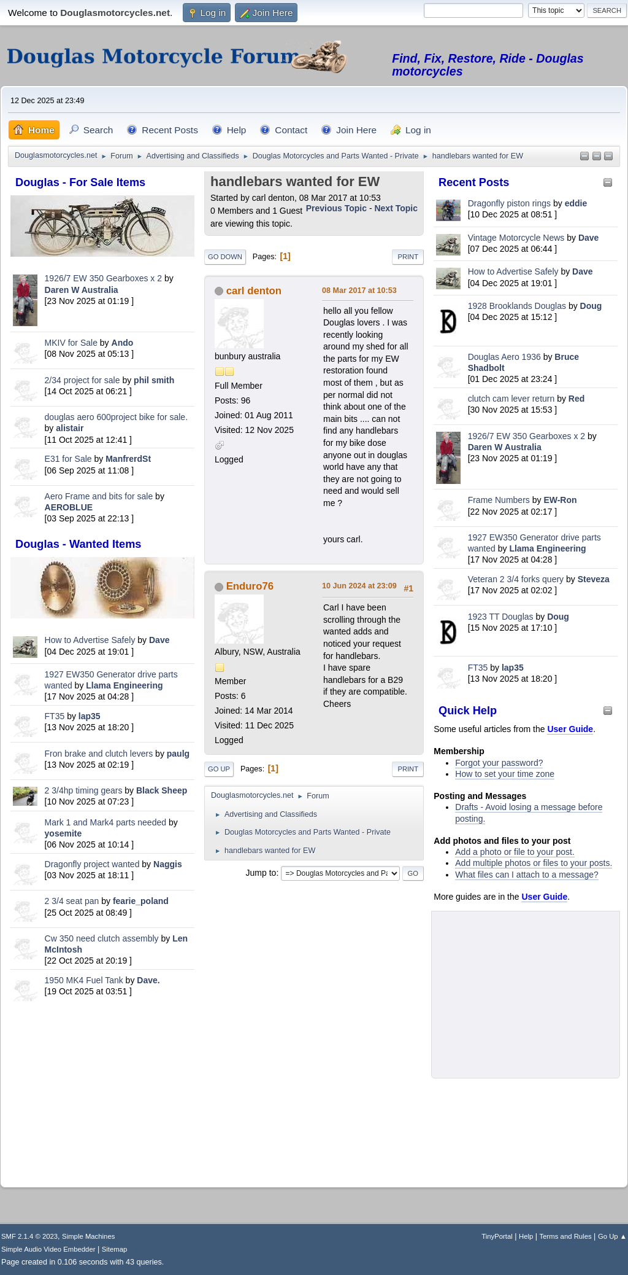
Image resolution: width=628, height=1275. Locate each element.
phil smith (154, 380)
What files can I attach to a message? (526, 874)
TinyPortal (497, 1236)
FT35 (55, 716)
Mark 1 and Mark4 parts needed (105, 822)
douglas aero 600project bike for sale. (116, 417)
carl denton (253, 291)
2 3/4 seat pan (72, 901)
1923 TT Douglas (501, 617)
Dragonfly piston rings (509, 203)
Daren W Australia (81, 290)
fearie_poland (141, 901)
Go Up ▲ (612, 1236)
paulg (178, 753)
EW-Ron (559, 500)
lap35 (89, 716)
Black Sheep (161, 790)
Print (407, 256)
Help (526, 1236)
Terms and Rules (566, 1236)
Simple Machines (88, 1236)
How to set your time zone (504, 774)
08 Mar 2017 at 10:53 (359, 290)
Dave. (148, 980)
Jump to (261, 873)
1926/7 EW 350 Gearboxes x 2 (103, 278)
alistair (69, 428)
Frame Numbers (499, 500)
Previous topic (336, 208)
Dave (159, 640)
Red (576, 399)
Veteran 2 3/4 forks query (516, 579)
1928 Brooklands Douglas (517, 306)
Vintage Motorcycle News (516, 238)
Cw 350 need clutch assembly (102, 938)
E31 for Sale (68, 459)
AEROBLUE (69, 507)
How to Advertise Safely (90, 640)
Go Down (225, 256)
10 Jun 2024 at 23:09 (359, 586)
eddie (576, 203)
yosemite (63, 833)
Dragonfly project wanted (92, 864)
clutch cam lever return (511, 399)
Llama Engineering (124, 685)
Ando (123, 343)
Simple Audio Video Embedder (48, 1249)
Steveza (594, 579)
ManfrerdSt (128, 459)
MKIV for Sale (71, 343)
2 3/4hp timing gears (84, 790)
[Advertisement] (102, 1091)
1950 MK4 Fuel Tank (84, 980)
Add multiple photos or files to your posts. (533, 863)
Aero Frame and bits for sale (99, 496)
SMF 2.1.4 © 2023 (29, 1236)
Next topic (396, 208)
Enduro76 (250, 586)
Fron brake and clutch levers (99, 753)
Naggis (167, 864)
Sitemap (115, 1249)
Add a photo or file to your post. (515, 852)
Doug (591, 306)
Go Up (219, 769)
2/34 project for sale (82, 380)
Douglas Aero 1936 (504, 357)
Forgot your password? (499, 763)
